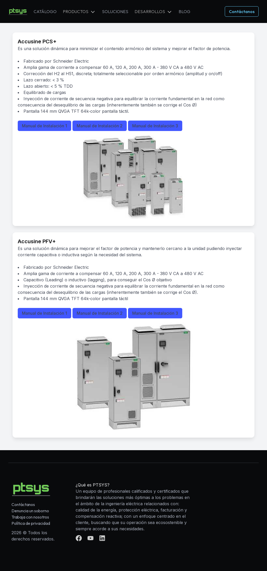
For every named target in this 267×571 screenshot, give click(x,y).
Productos (75, 11)
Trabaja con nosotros (30, 517)
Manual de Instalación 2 (100, 125)
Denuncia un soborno (30, 510)
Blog (184, 11)
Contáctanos (241, 11)
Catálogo (45, 11)
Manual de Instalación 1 (44, 125)
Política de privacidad (30, 523)
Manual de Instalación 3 (155, 125)
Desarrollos (150, 11)
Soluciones (115, 11)
